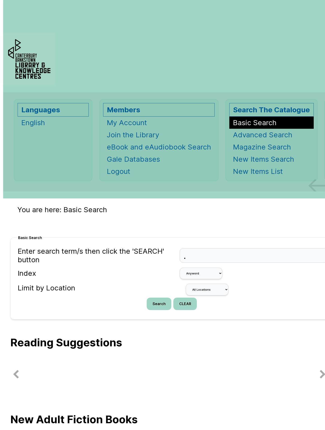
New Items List (258, 171)
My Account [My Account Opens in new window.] (127, 122)
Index (27, 273)
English (33, 122)
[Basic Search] (271, 123)
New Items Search (263, 159)
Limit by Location (46, 288)
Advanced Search (262, 135)
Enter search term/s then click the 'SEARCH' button (91, 255)
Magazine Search (262, 147)
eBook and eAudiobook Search (159, 147)
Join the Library (133, 135)
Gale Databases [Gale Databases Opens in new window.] (133, 159)
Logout (118, 171)
